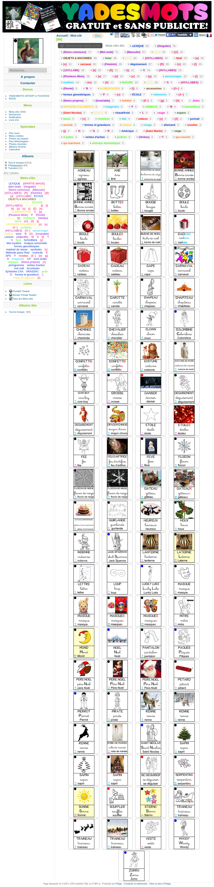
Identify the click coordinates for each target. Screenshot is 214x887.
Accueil (62, 35)
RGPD (12, 98)
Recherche (15, 114)
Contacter (27, 83)
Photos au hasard (18, 138)
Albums (28, 156)
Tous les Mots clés (23, 298)
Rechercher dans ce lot (83, 45)
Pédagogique (15, 165)
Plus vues (14, 133)
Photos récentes (18, 144)
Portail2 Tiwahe (21, 291)
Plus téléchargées (19, 141)
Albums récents (17, 146)
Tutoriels (13, 168)
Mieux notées (16, 135)
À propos (28, 77)
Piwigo (118, 883)
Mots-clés (14, 111)
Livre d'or (14, 119)
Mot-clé (76, 35)
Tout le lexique (16, 162)
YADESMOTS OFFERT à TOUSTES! (29, 95)
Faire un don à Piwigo (160, 883)
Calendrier (14, 149)
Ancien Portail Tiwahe (24, 295)
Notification (15, 117)
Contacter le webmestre (135, 883)
